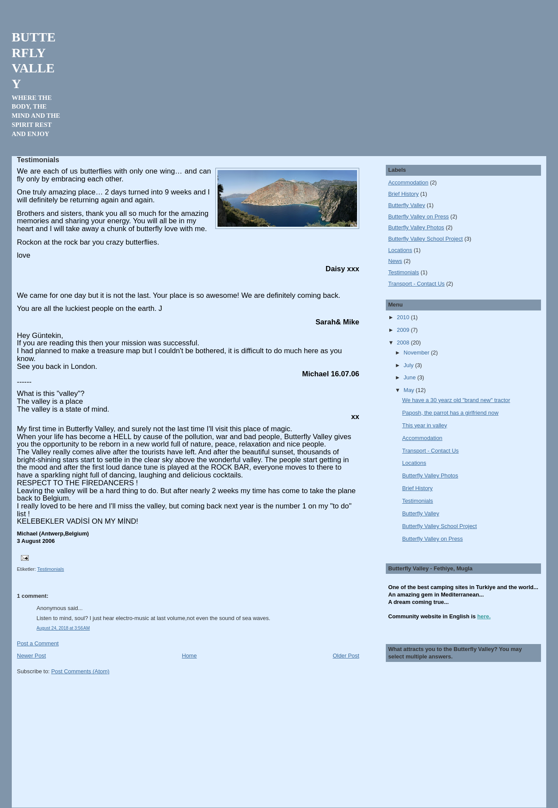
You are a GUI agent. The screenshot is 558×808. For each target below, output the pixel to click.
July (409, 365)
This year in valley (424, 425)
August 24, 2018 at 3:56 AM (63, 628)
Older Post (346, 655)
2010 (404, 317)
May (410, 390)
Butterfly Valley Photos (416, 227)
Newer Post (31, 655)
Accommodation (408, 182)
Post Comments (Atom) (80, 671)
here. (484, 616)
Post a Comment (38, 643)
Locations (400, 250)
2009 (404, 330)
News (395, 261)
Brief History (403, 194)
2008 (404, 342)
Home (189, 655)
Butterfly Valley (406, 205)
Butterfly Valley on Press (418, 216)
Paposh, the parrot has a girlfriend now (450, 412)
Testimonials (50, 569)
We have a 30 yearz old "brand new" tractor (456, 400)
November (417, 352)
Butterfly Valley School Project (425, 238)
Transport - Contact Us (416, 283)
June (410, 377)
